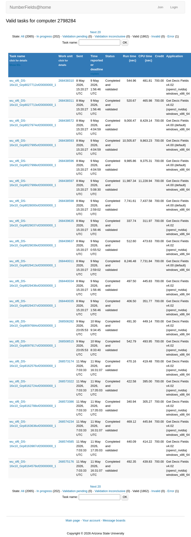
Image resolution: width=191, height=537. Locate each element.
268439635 (66, 221)
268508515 (66, 341)
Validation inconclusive (110, 36)
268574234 (66, 421)
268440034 (66, 281)
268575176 (66, 461)
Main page (73, 520)
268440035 (66, 301)
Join (160, 7)
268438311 (66, 100)
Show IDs (15, 65)
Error (170, 36)
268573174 (66, 361)
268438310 (66, 80)
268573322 (66, 381)
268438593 (66, 140)
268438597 (66, 181)
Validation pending (74, 36)
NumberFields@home (30, 7)
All (22, 36)
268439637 (66, 241)
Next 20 (95, 32)
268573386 (66, 401)
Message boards (114, 520)
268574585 (66, 441)
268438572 (66, 120)
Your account (91, 520)
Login (174, 7)
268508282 (66, 321)
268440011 (66, 261)
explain (95, 73)
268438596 (66, 161)
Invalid (155, 36)
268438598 (66, 201)
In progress (44, 36)
